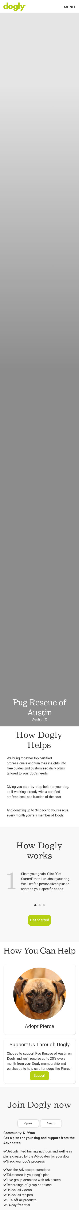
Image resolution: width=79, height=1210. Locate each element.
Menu (69, 7)
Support (39, 1076)
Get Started (39, 920)
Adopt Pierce (39, 1026)
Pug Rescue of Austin (39, 707)
